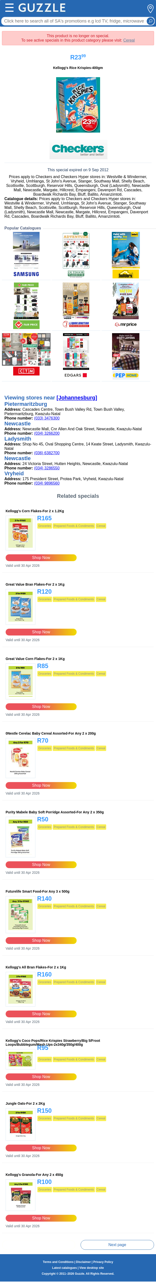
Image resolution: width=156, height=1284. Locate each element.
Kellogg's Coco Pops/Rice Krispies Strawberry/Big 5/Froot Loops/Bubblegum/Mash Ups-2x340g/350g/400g (53, 1042)
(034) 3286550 (47, 468)
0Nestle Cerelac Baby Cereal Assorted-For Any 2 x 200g (51, 733)
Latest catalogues (64, 1268)
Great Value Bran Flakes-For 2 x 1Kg (35, 584)
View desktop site (91, 1268)
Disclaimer (83, 1262)
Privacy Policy (103, 1262)
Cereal (129, 40)
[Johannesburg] (77, 398)
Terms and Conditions (58, 1262)
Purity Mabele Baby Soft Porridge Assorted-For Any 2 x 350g (55, 812)
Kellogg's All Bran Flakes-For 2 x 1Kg (36, 967)
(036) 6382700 (47, 453)
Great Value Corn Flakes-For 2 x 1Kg (35, 659)
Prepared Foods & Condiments (74, 526)
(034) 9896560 (47, 483)
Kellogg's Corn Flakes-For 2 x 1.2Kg (35, 511)
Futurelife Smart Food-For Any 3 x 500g (38, 891)
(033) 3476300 (47, 418)
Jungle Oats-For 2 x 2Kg (25, 1103)
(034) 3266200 (47, 433)
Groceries (44, 526)
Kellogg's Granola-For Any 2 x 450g (34, 1175)
